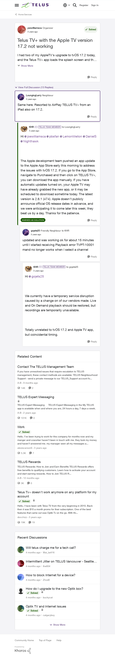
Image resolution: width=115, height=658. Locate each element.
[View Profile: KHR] (24, 128)
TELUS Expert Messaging (35, 397)
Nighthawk (31, 141)
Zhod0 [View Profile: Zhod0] (46, 579)
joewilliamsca (36, 136)
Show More (25, 65)
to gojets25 (72, 266)
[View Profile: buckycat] (20, 590)
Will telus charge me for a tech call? (51, 547)
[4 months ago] (33, 552)
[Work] (57, 440)
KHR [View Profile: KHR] (31, 126)
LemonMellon (72, 136)
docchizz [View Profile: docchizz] (22, 517)
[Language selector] (67, 5)
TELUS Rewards (29, 462)
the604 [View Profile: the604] (46, 566)
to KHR (65, 230)
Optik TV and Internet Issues (46, 606)
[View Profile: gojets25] (25, 232)
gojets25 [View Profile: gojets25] (35, 230)
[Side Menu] (16, 5)
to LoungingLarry (71, 126)
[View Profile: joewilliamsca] (21, 29)
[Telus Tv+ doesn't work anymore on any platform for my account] (57, 509)
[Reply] (92, 77)
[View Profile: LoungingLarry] (21, 97)
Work (21, 427)
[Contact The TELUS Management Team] (57, 375)
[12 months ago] (30, 478)
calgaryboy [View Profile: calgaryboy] (49, 615)
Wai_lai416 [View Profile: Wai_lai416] (48, 552)
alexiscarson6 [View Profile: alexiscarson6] (24, 447)
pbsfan (54, 136)
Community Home (24, 640)
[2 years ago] (29, 412)
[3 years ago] (40, 447)
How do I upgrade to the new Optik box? (54, 588)
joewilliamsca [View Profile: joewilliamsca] (34, 27)
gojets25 (38, 276)
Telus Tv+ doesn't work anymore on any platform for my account (57, 494)
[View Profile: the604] (20, 563)
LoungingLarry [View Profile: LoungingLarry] (33, 95)
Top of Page (45, 640)
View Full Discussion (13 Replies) (34, 87)
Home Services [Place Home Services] (23, 14)
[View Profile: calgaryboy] (20, 608)
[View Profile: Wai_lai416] (20, 549)
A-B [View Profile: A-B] (19, 382)
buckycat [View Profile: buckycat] (48, 597)
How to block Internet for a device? (50, 575)
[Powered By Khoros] (57, 650)
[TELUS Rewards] (57, 470)
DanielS (91, 136)
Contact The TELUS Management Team (45, 366)
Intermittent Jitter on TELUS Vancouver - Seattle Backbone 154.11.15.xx (60, 561)
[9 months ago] (30, 383)
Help (58, 640)
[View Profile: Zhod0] (20, 577)
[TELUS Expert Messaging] (57, 406)
